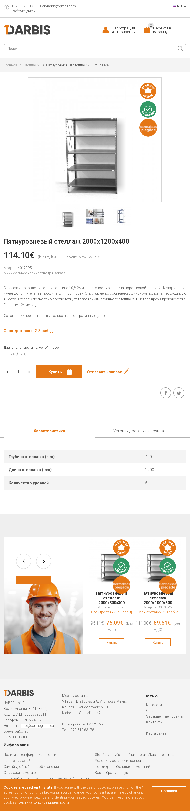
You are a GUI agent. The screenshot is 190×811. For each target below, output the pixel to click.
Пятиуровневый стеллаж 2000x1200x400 (79, 65)
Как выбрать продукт (112, 773)
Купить (111, 642)
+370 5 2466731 (33, 720)
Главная (10, 65)
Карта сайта (156, 733)
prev (23, 561)
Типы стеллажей (17, 761)
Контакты (154, 722)
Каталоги (154, 705)
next (43, 561)
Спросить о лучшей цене (82, 257)
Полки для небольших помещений (122, 767)
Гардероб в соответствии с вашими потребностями (46, 779)
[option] (112, 595)
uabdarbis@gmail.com (58, 6)
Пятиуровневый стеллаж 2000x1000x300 (157, 595)
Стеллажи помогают (21, 773)
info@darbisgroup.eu (37, 726)
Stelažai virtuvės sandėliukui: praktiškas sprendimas (135, 755)
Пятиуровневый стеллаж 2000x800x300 (111, 595)
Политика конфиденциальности (30, 755)
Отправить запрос (104, 372)
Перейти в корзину (159, 30)
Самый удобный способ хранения (31, 767)
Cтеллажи (32, 65)
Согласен (169, 791)
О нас (150, 711)
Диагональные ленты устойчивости (33, 347)
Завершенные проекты (164, 716)
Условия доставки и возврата (119, 761)
